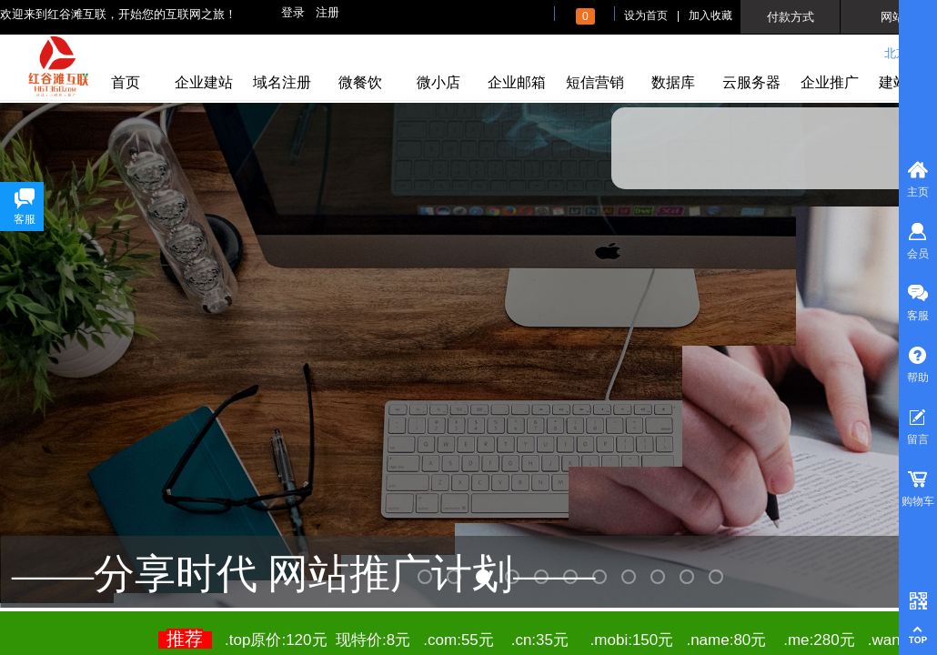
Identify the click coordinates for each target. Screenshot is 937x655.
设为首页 (646, 15)
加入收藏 (710, 15)
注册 (327, 12)
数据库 (673, 82)
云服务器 (751, 82)
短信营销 (595, 82)
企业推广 (830, 82)
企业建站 (204, 82)
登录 (293, 12)
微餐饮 (360, 82)
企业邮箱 (517, 82)
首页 (125, 82)
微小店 (438, 82)
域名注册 (282, 82)
